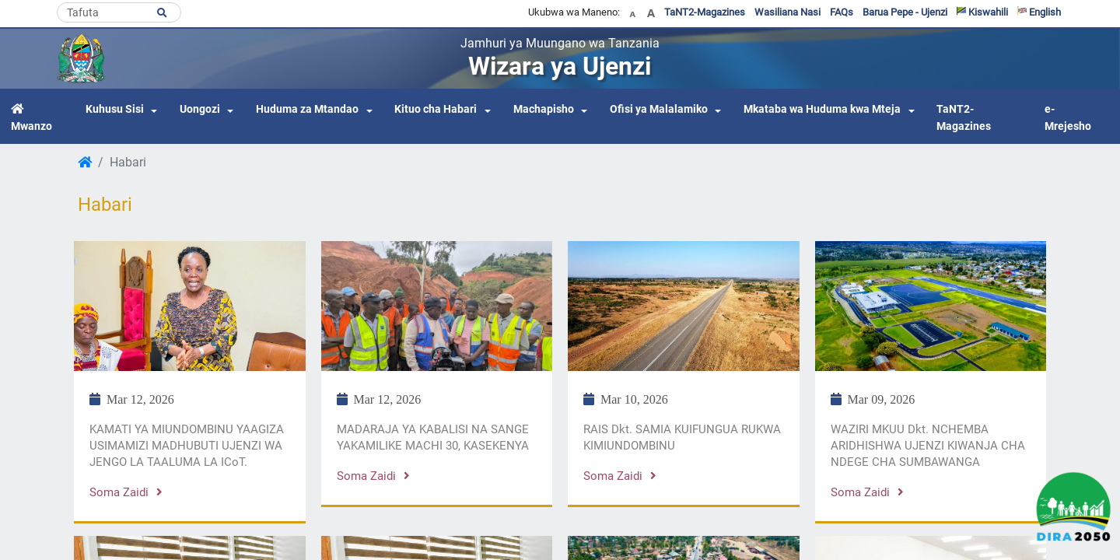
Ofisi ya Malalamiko (659, 109)
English (1039, 12)
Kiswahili (982, 12)
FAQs (841, 12)
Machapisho (543, 109)
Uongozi (200, 109)
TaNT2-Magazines (704, 12)
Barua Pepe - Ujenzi (905, 12)
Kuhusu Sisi (115, 109)
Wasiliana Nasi (787, 12)
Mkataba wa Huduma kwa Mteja (822, 109)
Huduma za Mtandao (307, 109)
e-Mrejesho (1068, 118)
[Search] (119, 12)
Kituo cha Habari (435, 109)
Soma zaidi (126, 492)
